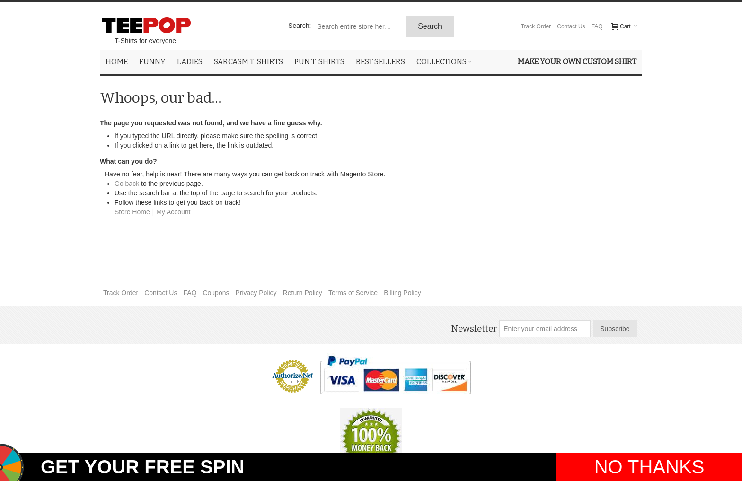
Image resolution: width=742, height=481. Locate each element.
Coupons (216, 293)
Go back (127, 183)
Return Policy (302, 293)
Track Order (536, 26)
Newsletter (474, 329)
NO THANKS (649, 466)
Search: (299, 25)
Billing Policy (402, 293)
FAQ (597, 26)
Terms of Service (353, 293)
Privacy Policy (255, 293)
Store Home (132, 212)
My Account (173, 212)
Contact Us (571, 26)
